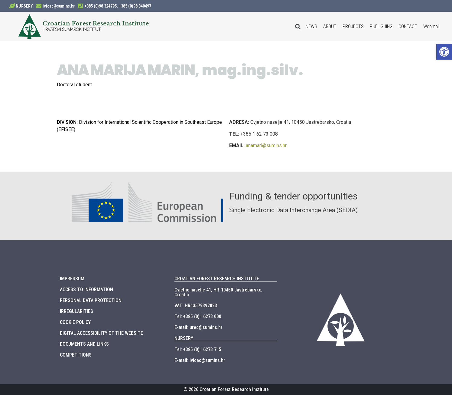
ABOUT (330, 26)
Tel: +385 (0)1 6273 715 (197, 349)
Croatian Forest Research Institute (96, 23)
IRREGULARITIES (76, 311)
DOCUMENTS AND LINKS (84, 344)
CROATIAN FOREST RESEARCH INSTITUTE (216, 278)
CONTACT (407, 26)
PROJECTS (353, 26)
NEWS (311, 26)
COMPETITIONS (76, 355)
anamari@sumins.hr (266, 145)
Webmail (431, 26)
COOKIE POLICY (75, 322)
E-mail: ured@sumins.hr (198, 327)
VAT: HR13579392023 (195, 305)
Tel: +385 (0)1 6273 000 (197, 316)
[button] (444, 52)
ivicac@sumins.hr (59, 6)
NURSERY (24, 6)
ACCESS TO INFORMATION (86, 289)
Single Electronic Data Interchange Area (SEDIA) (293, 210)
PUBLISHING (381, 26)
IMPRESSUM (72, 278)
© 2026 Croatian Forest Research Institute (226, 389)
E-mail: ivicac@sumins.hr (199, 360)
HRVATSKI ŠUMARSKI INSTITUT (72, 29)
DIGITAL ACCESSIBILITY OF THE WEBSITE (101, 333)
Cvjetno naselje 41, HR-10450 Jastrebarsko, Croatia (218, 292)
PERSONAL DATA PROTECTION (91, 300)
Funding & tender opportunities (293, 196)
